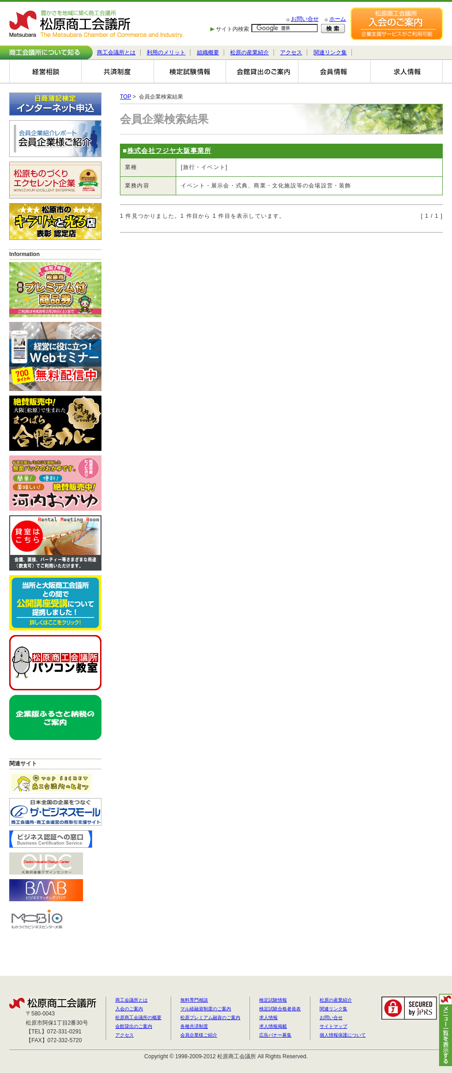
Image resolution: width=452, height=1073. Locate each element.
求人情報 (268, 1017)
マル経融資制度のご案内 (205, 1008)
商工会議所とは (116, 52)
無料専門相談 (194, 1000)
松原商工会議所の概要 (138, 1017)
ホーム (337, 19)
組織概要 (208, 52)
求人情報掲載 (273, 1026)
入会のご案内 (129, 1008)
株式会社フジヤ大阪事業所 (169, 150)
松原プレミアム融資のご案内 (210, 1017)
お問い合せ (305, 19)
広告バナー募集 (275, 1035)
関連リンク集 (330, 52)
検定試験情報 (273, 1000)
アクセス (291, 52)
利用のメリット (166, 52)
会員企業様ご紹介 (198, 1035)
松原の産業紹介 (249, 52)
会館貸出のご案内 (133, 1026)
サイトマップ (333, 1026)
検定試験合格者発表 (280, 1008)
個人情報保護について (343, 1035)
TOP (125, 96)
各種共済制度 (194, 1026)
